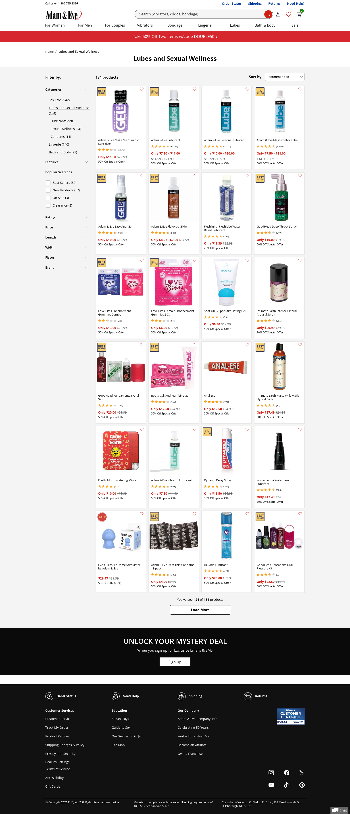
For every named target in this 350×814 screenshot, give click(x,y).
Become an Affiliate (192, 745)
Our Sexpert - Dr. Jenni (129, 736)
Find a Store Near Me (193, 736)
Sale (295, 25)
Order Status (232, 3)
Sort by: (255, 76)
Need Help (125, 696)
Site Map (118, 745)
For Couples (115, 25)
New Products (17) (66, 190)
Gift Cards (52, 786)
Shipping (255, 3)
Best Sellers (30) (64, 182)
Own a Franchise (190, 753)
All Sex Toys (120, 719)
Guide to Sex (121, 727)
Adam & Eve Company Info (197, 719)
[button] (200, 610)
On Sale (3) (61, 198)
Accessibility (54, 778)
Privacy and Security (60, 753)
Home (49, 52)
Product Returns (57, 736)
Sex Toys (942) (59, 100)
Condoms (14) (61, 136)
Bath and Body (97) (63, 152)
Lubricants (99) (62, 121)
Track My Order (57, 727)
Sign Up (175, 661)
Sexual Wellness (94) (66, 129)
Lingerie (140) (59, 144)
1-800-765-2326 (68, 3)
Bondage (174, 25)
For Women (55, 25)
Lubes (235, 25)
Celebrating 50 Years (193, 727)
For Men (85, 25)
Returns (274, 3)
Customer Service (58, 719)
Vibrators (145, 25)
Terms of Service (57, 769)
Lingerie (205, 25)
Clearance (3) (62, 205)
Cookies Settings (57, 762)
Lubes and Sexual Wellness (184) (69, 110)
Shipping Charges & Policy (64, 745)
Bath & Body (265, 25)
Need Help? (296, 3)
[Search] (204, 14)
